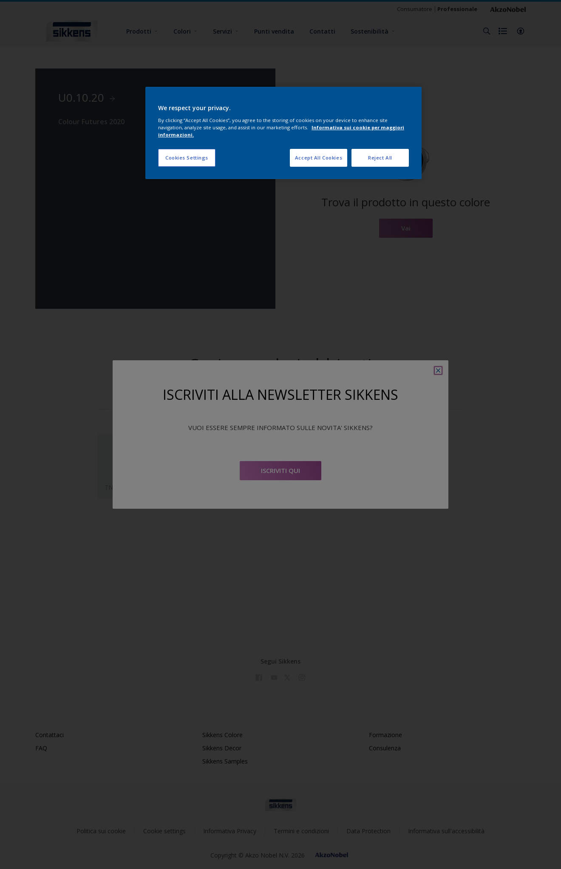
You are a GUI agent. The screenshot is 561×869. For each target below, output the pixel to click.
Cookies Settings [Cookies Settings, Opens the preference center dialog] (186, 157)
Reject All (380, 157)
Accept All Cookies (318, 157)
